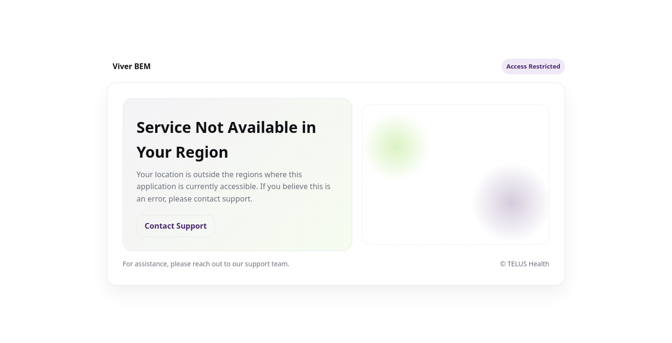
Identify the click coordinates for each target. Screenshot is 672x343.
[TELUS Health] (129, 66)
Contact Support (176, 226)
